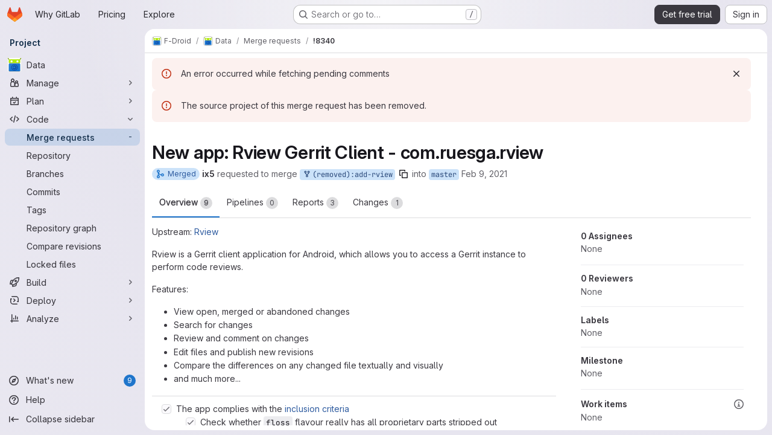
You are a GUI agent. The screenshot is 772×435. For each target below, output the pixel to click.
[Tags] (72, 209)
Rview (206, 232)
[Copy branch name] (403, 174)
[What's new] (72, 380)
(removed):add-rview (347, 175)
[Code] (72, 119)
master (444, 174)
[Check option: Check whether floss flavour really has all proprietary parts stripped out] (190, 422)
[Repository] (72, 155)
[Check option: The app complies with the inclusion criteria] (166, 409)
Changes (378, 203)
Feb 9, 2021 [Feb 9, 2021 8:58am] (484, 174)
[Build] (72, 282)
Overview (185, 203)
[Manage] (72, 82)
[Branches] (72, 173)
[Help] (72, 400)
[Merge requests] (72, 137)
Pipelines (252, 203)
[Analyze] (72, 318)
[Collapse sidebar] (72, 419)
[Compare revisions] (72, 245)
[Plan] (72, 100)
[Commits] (72, 191)
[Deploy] (72, 300)
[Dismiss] (736, 73)
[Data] (72, 64)
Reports (315, 203)
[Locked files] (72, 264)
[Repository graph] (72, 227)
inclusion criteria (317, 409)
